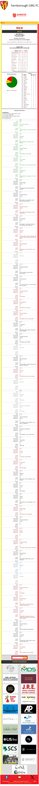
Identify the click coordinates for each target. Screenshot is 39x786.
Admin (34, 781)
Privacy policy (6, 781)
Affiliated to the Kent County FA (21, 781)
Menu (3, 23)
